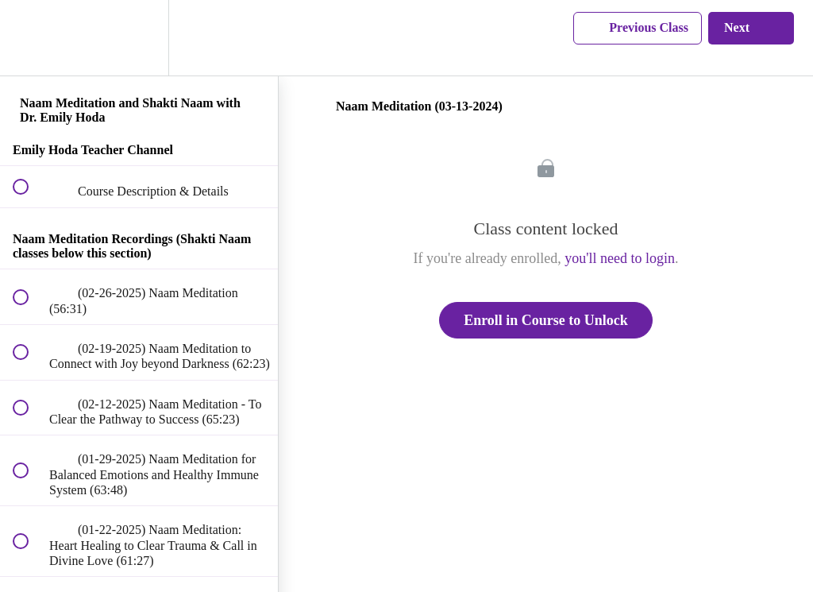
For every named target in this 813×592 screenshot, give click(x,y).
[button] (29, 37)
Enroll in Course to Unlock (546, 320)
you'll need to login (619, 258)
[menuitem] (139, 37)
